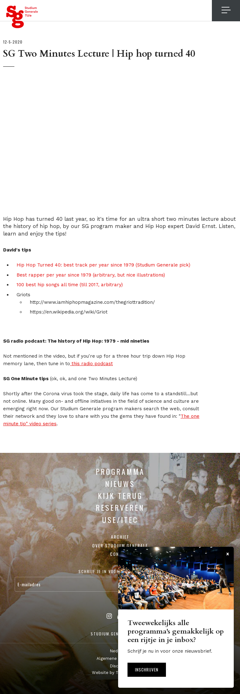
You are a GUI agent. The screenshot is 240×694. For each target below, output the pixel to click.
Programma (120, 471)
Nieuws (120, 483)
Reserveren (120, 507)
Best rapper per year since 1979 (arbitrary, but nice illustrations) (91, 275)
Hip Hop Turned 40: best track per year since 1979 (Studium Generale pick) (103, 265)
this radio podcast (91, 363)
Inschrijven (146, 669)
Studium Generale (22, 17)
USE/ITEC (120, 519)
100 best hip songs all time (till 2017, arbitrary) (70, 284)
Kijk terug (120, 495)
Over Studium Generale (120, 545)
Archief (120, 536)
